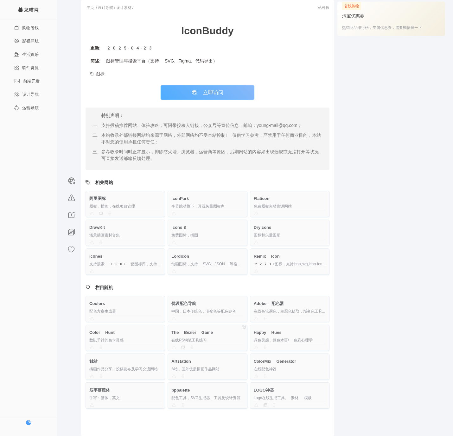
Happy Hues (268, 332)
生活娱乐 (26, 54)
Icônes (95, 256)
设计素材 (123, 7)
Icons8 (179, 227)
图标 (97, 73)
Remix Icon (267, 256)
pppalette (180, 390)
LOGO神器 (264, 390)
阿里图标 (97, 198)
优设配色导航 (183, 303)
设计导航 (26, 94)
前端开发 (27, 81)
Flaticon (262, 198)
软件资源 (26, 67)
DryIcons (262, 227)
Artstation (181, 361)
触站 (93, 361)
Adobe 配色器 (269, 303)
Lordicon (180, 256)
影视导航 (26, 41)
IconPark (180, 198)
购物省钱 (26, 27)
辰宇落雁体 (99, 390)
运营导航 (26, 107)
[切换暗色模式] (28, 422)
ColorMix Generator (275, 361)
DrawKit (97, 227)
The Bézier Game (192, 332)
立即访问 (207, 92)
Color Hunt (102, 332)
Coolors (97, 303)
